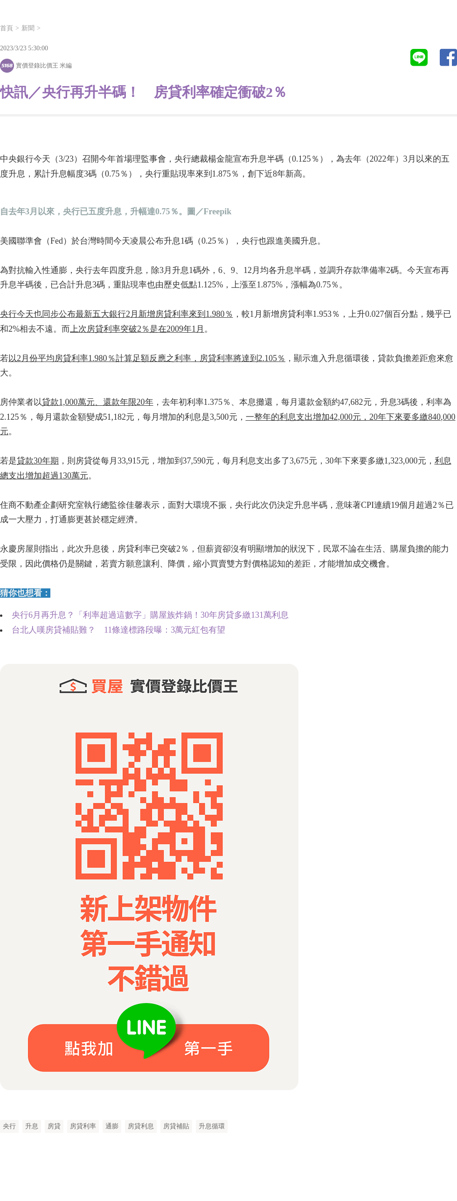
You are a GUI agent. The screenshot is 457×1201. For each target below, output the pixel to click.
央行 (9, 1126)
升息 (31, 1126)
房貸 (54, 1126)
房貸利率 (83, 1126)
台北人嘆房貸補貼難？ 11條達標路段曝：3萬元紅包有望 (118, 630)
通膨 (111, 1126)
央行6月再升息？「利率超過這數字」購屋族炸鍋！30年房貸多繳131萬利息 (150, 615)
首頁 (6, 28)
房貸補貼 (176, 1126)
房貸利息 (141, 1126)
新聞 (28, 28)
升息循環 (212, 1126)
